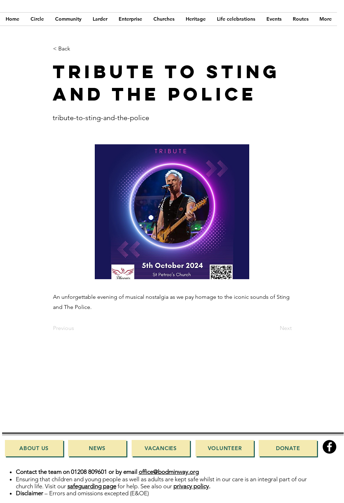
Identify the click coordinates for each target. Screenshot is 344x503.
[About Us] (34, 448)
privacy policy (191, 486)
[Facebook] (329, 447)
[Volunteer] (225, 448)
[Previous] (76, 328)
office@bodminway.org (169, 471)
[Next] (274, 328)
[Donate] (288, 448)
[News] (97, 448)
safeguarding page (91, 486)
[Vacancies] (161, 448)
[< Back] (76, 49)
